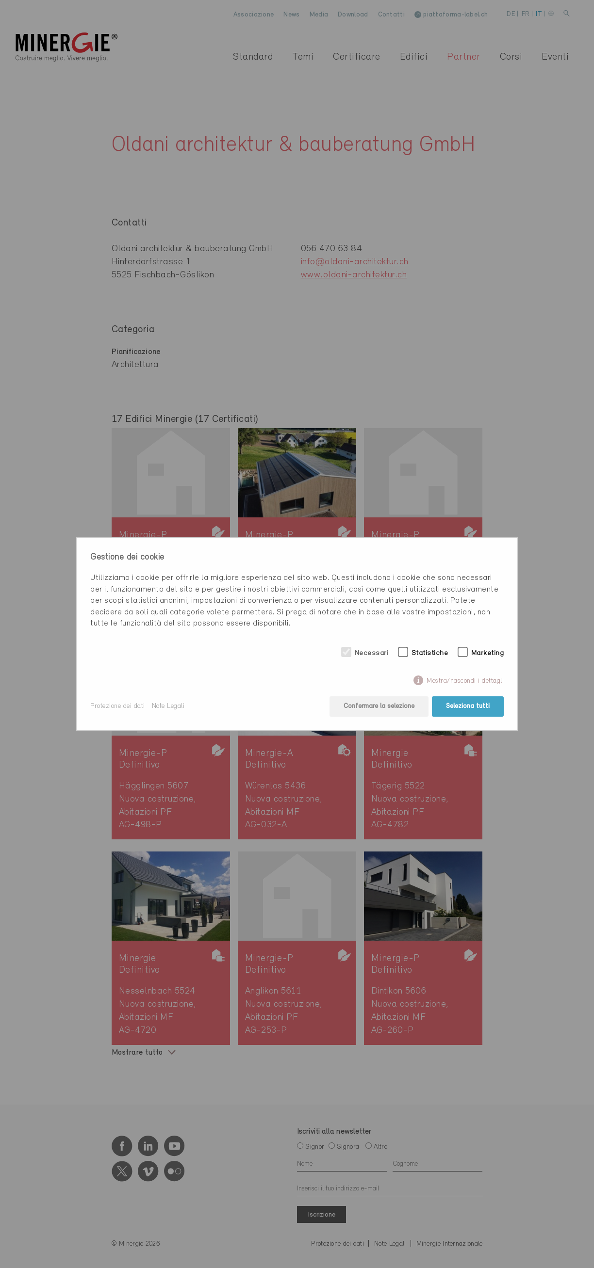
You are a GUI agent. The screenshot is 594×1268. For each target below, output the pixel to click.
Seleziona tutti (468, 706)
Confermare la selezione (379, 706)
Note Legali (168, 706)
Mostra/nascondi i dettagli (465, 681)
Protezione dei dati (117, 706)
